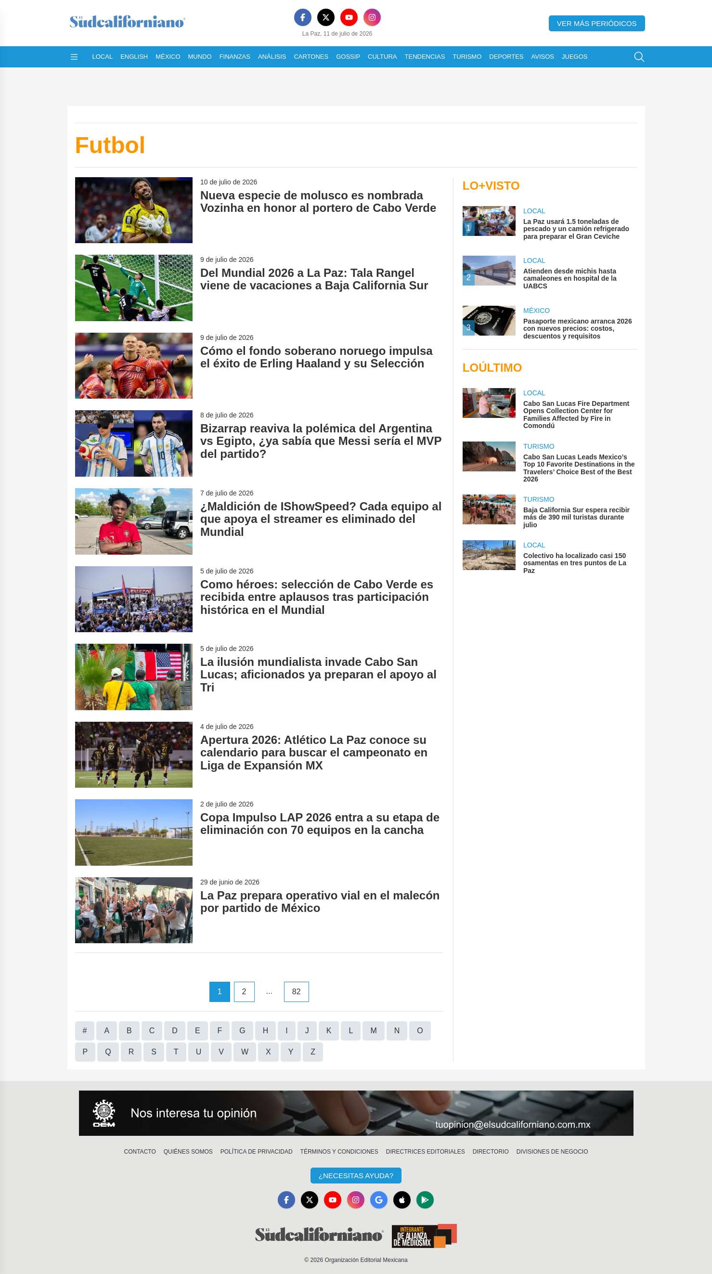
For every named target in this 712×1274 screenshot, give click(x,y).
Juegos (574, 56)
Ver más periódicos (597, 23)
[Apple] (402, 1200)
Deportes (506, 56)
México (167, 56)
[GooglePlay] (425, 1200)
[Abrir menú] (74, 57)
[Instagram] (372, 17)
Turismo (467, 56)
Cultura (382, 56)
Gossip (348, 56)
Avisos (542, 56)
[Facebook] (302, 17)
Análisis (272, 56)
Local (102, 56)
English (134, 56)
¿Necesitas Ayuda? (356, 1175)
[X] (326, 17)
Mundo (200, 56)
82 (296, 992)
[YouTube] (349, 17)
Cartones (311, 56)
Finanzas (235, 56)
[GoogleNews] (379, 1200)
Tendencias (425, 56)
